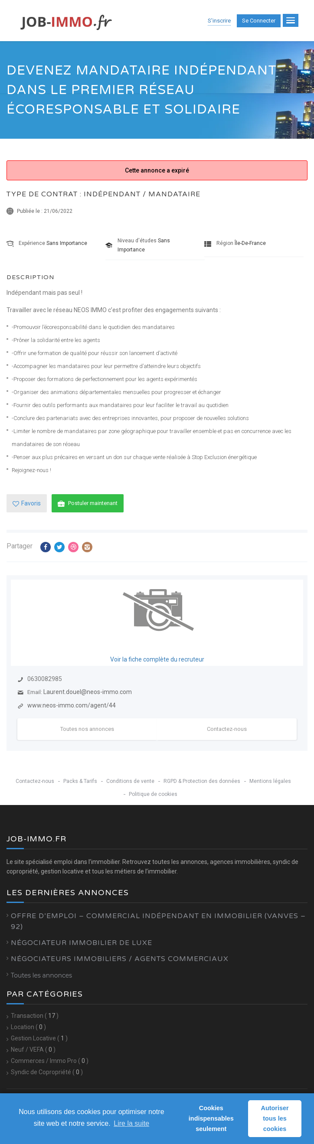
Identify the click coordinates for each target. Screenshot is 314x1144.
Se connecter (258, 20)
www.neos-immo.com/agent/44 (71, 705)
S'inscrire (219, 20)
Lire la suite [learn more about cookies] (131, 1123)
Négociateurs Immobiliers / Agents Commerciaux (120, 959)
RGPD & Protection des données (202, 781)
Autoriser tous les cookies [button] (275, 1118)
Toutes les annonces (41, 975)
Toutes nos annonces (87, 729)
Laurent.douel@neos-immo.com (87, 691)
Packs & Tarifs (80, 781)
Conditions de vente (130, 781)
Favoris (27, 503)
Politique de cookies (153, 794)
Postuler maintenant (88, 503)
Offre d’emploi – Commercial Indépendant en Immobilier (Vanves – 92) (158, 921)
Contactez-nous (227, 729)
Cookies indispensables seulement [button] (211, 1118)
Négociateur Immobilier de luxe (81, 943)
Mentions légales (270, 781)
